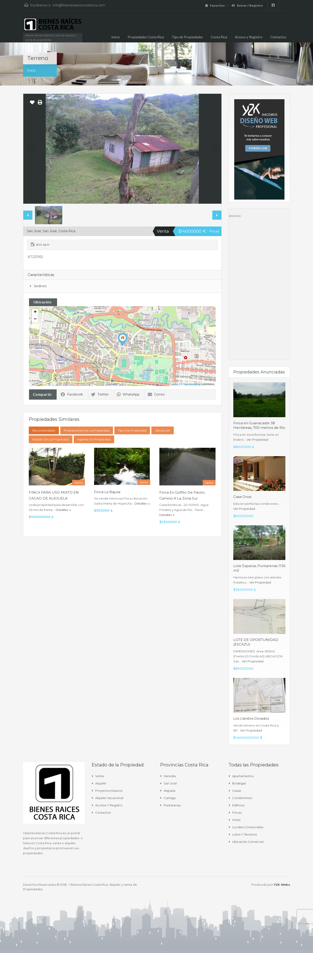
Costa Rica (219, 37)
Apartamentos (243, 776)
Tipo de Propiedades (187, 37)
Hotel (236, 820)
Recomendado (43, 430)
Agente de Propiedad (93, 439)
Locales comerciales (247, 827)
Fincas (237, 812)
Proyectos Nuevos (108, 790)
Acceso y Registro (249, 37)
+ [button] (35, 312)
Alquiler (100, 783)
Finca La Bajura (107, 492)
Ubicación (162, 430)
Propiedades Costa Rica (146, 37)
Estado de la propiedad (50, 439)
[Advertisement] (259, 286)
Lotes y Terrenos (244, 834)
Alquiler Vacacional (109, 798)
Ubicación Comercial (247, 842)
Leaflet (174, 384)
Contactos (278, 37)
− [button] (35, 319)
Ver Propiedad (257, 439)
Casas (236, 790)
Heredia (170, 776)
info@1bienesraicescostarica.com (79, 5)
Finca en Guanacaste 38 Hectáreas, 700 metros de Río (259, 425)
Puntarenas (172, 805)
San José (170, 783)
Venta (99, 776)
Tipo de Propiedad (132, 430)
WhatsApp (128, 394)
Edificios (238, 805)
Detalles (63, 510)
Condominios (242, 798)
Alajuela (169, 790)
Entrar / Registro (247, 5)
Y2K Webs (282, 884)
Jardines (40, 286)
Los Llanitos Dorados (251, 718)
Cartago (170, 798)
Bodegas (239, 783)
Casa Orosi (242, 497)
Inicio (115, 37)
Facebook (72, 394)
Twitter (100, 394)
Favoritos (215, 5)
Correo (156, 394)
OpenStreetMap (192, 384)
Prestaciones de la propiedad (86, 430)
